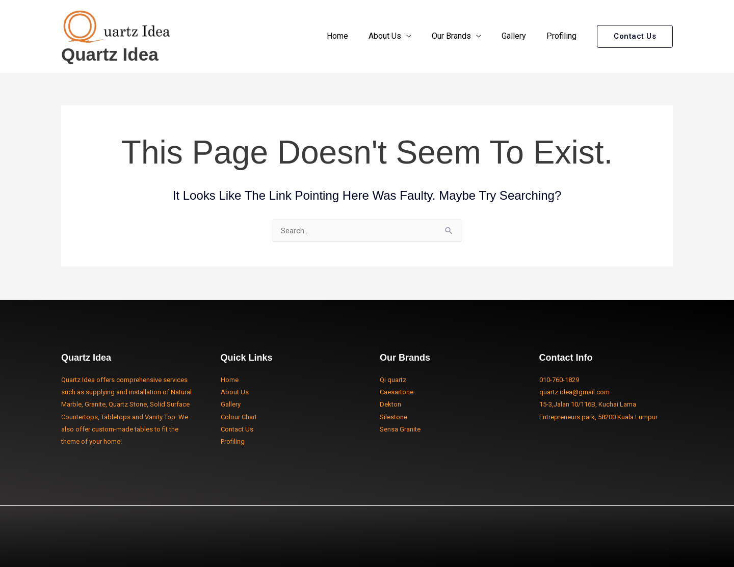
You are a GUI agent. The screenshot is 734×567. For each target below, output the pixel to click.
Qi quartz (393, 380)
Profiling (563, 36)
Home (355, 36)
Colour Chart (239, 417)
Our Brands (461, 36)
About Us (399, 36)
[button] (635, 36)
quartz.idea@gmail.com (574, 392)
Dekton (390, 405)
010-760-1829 (559, 380)
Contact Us (237, 429)
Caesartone (396, 392)
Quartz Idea (110, 54)
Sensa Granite (400, 429)
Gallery (520, 36)
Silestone (393, 417)
